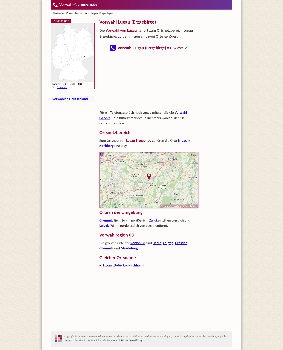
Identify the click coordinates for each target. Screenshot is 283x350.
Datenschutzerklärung (132, 340)
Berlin (157, 243)
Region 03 (137, 243)
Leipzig (105, 225)
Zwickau (155, 220)
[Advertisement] (149, 81)
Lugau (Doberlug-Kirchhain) (123, 265)
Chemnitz (107, 220)
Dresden (181, 243)
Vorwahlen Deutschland (70, 99)
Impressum (112, 340)
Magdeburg (129, 248)
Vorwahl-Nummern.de (75, 4)
